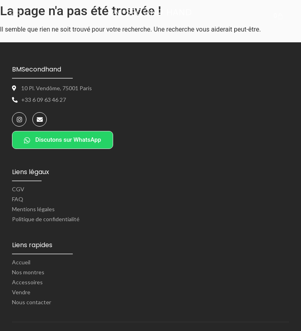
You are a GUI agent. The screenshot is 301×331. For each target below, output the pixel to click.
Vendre (21, 292)
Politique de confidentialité (46, 219)
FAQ (17, 199)
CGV (18, 189)
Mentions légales (33, 209)
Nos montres (28, 272)
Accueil (21, 262)
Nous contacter (31, 302)
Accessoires (27, 282)
